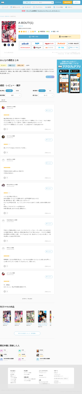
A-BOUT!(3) (17, 324)
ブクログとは (58, 2)
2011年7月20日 (10, 221)
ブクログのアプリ (42, 377)
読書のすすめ (13, 382)
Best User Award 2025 (43, 381)
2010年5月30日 (10, 274)
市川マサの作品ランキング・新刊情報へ (27, 333)
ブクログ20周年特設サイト (44, 383)
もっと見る (50, 76)
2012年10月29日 (10, 186)
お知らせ (56, 372)
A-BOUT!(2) (5, 324)
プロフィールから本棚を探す (30, 378)
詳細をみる (48, 129)
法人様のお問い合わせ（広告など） (61, 378)
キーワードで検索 (27, 372)
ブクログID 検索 (27, 380)
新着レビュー (13, 376)
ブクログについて (42, 372)
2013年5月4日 (10, 137)
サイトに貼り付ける (8, 52)
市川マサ (20, 26)
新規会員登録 (67, 2)
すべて (3, 100)
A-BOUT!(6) (29, 324)
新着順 (17, 90)
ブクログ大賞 (13, 379)
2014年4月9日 (10, 108)
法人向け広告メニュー (58, 376)
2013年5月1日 (10, 160)
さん (10, 106)
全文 (50, 90)
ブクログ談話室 (13, 377)
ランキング (12, 372)
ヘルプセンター (57, 374)
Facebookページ (57, 382)
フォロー (48, 110)
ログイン (77, 2)
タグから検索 (26, 374)
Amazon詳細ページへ (65, 36)
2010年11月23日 (10, 249)
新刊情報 (12, 374)
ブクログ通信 (13, 380)
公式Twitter (56, 381)
